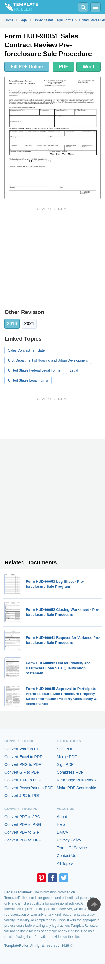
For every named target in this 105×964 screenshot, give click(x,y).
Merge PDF (67, 756)
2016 (12, 323)
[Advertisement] (52, 251)
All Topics (65, 863)
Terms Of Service (72, 848)
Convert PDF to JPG (22, 816)
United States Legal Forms (28, 380)
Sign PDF (65, 764)
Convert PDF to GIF (21, 832)
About (62, 816)
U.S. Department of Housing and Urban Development (47, 360)
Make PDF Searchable (76, 788)
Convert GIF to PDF (21, 772)
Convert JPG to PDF (22, 795)
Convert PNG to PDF (22, 764)
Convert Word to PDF (23, 749)
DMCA (62, 832)
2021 (29, 323)
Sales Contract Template (26, 350)
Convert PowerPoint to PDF (28, 788)
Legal (74, 370)
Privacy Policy (69, 840)
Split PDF (65, 749)
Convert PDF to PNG (22, 824)
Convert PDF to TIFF (22, 840)
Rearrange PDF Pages (77, 780)
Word (88, 66)
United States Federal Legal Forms (34, 370)
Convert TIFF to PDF (22, 780)
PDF (63, 66)
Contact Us (66, 855)
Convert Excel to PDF (23, 756)
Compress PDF (70, 772)
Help (61, 824)
